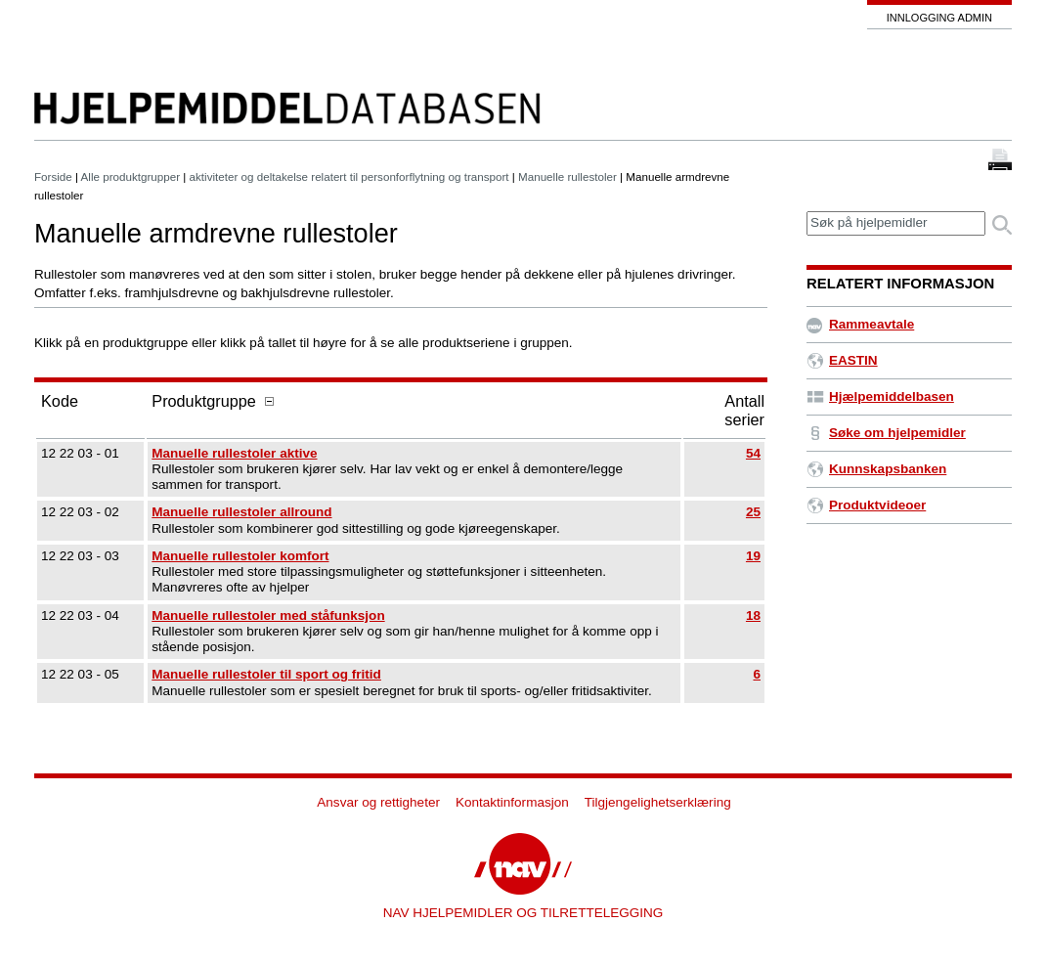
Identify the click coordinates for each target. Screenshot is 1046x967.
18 (753, 615)
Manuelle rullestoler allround (241, 512)
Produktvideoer (866, 505)
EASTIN (842, 360)
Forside (53, 176)
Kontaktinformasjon (512, 802)
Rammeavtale (860, 324)
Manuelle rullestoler (567, 176)
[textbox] (895, 223)
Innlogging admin (939, 17)
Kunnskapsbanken (876, 469)
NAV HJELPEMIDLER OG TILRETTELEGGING (523, 912)
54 (753, 453)
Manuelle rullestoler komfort (240, 556)
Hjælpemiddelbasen (880, 396)
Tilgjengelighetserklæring (658, 802)
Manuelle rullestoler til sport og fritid (266, 674)
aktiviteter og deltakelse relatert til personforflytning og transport (349, 176)
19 (753, 556)
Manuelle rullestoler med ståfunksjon (268, 615)
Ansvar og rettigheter (378, 802)
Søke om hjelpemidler (886, 432)
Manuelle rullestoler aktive (234, 453)
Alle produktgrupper (130, 176)
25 (753, 512)
